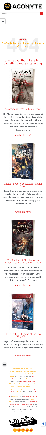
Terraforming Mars (20, 394)
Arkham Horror (13, 384)
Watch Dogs (18, 371)
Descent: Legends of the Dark (19, 386)
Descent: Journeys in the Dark (28, 384)
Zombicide (15, 396)
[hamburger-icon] (3, 21)
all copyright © (20, 389)
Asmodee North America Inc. (23, 404)
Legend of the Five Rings (28, 379)
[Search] (41, 13)
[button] (4, 364)
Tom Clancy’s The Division (29, 374)
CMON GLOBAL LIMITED (30, 396)
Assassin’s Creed (18, 368)
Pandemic (19, 391)
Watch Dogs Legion (27, 371)
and (29, 386)
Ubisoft (12, 376)
